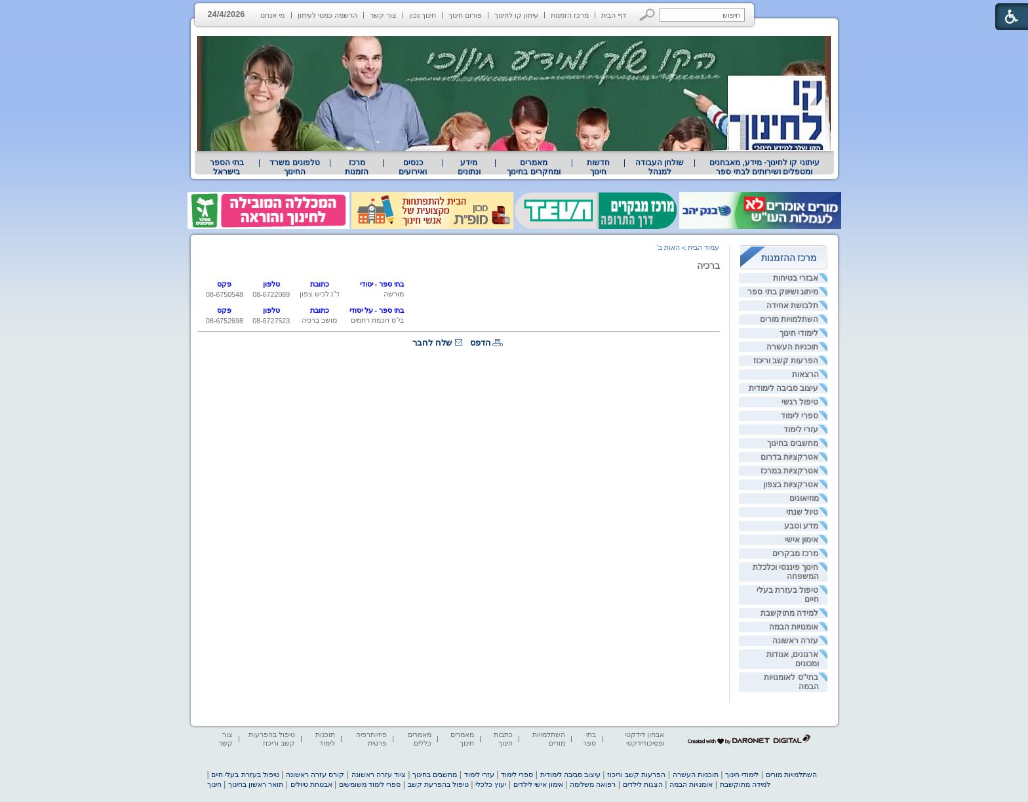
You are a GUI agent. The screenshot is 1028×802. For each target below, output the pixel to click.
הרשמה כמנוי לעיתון (327, 15)
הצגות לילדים (643, 784)
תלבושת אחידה (792, 305)
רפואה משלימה (593, 784)
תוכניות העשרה (792, 346)
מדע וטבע (801, 526)
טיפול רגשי (799, 402)
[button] (647, 15)
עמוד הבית (703, 247)
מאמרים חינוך (462, 739)
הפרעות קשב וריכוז (786, 360)
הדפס (480, 343)
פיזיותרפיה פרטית (371, 739)
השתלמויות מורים (789, 319)
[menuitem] (764, 167)
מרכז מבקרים (795, 553)
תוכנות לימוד (325, 739)
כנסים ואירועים (413, 167)
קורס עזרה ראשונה (315, 774)
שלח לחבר (432, 343)
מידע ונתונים (469, 167)
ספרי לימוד (799, 415)
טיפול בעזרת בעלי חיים (245, 774)
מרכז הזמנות (570, 15)
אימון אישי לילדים (538, 784)
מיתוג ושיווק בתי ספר (782, 291)
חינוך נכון (422, 15)
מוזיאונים (804, 498)
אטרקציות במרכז (789, 470)
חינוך (214, 784)
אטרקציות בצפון (790, 484)
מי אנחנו (272, 15)
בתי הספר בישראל (227, 167)
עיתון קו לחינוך (516, 15)
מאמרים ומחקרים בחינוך (533, 167)
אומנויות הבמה (793, 627)
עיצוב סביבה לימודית (784, 388)
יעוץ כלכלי (490, 784)
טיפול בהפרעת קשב (438, 784)
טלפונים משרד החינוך (294, 167)
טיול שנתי (802, 512)
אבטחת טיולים (311, 784)
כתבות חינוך (503, 739)
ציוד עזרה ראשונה (378, 774)
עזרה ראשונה (795, 640)
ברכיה (708, 265)
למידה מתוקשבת (789, 613)
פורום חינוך (465, 15)
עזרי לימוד (800, 429)
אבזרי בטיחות (795, 278)
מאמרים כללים (419, 739)
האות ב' (668, 247)
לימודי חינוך (799, 333)
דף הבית (613, 15)
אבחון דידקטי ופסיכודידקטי (644, 739)
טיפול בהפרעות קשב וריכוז (271, 739)
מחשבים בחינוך (792, 443)
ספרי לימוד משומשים (370, 784)
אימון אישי (801, 539)
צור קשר (383, 15)
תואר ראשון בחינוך (255, 784)
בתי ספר (589, 739)
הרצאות (805, 374)
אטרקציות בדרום (789, 457)
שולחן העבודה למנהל (659, 167)
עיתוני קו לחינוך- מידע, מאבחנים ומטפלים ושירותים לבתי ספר (764, 167)
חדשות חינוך (598, 167)
